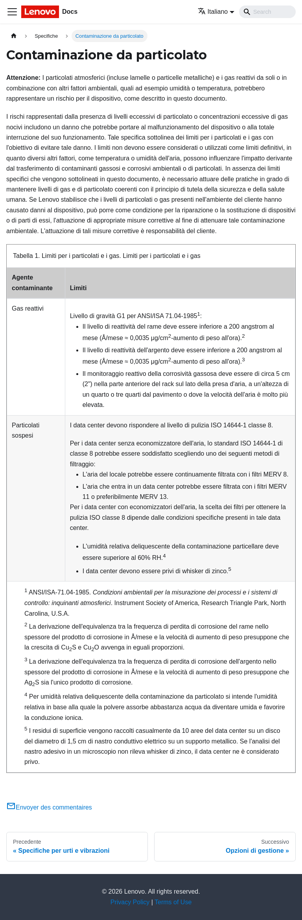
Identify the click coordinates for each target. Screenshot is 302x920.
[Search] (267, 12)
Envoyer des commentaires (49, 807)
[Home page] (13, 36)
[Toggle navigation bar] (12, 12)
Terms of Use (173, 902)
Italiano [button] (213, 11)
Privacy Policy (130, 902)
